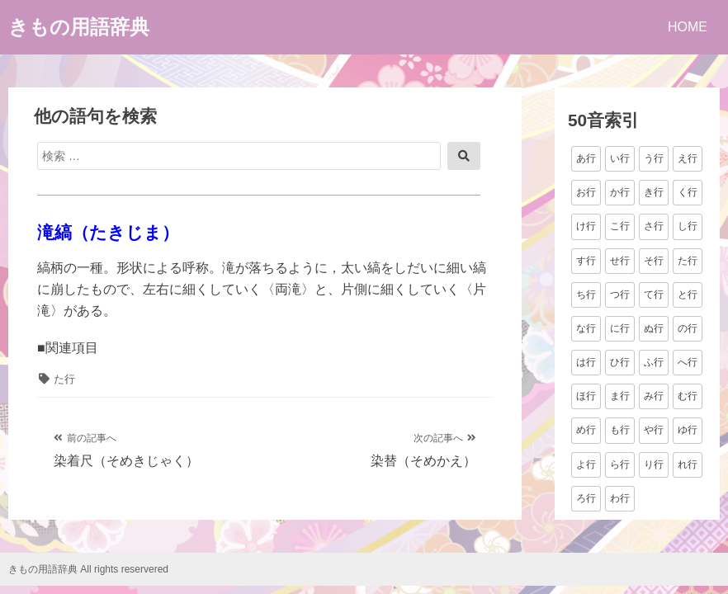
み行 (654, 396)
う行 (654, 158)
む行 (687, 396)
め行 (586, 430)
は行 (586, 362)
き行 (654, 192)
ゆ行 (687, 430)
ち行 (586, 294)
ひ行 (620, 362)
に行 (620, 328)
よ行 (586, 464)
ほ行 (586, 396)
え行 (687, 158)
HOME (687, 27)
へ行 (687, 362)
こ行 (620, 226)
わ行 (620, 498)
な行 (586, 328)
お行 (586, 192)
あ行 (586, 158)
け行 (586, 226)
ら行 (620, 464)
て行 (654, 294)
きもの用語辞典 (78, 27)
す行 (586, 260)
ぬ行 (654, 328)
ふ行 (654, 362)
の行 (687, 328)
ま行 (620, 396)
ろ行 (586, 498)
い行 (620, 158)
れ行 (687, 464)
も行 (620, 430)
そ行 (654, 260)
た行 (64, 379)
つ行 (620, 294)
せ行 (620, 260)
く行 (687, 192)
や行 (654, 430)
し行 (687, 226)
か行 (620, 192)
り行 (654, 464)
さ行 (654, 226)
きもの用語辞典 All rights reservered (88, 569)
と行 (687, 294)
